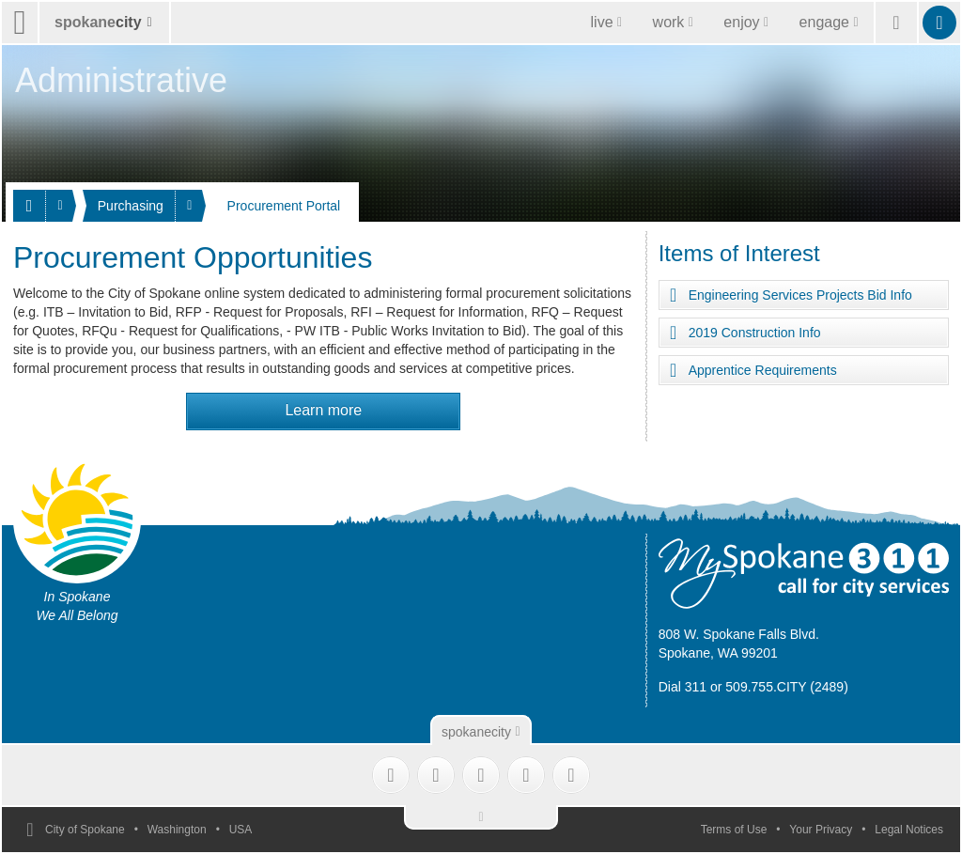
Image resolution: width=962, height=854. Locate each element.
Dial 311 (682, 686)
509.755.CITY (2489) (786, 686)
